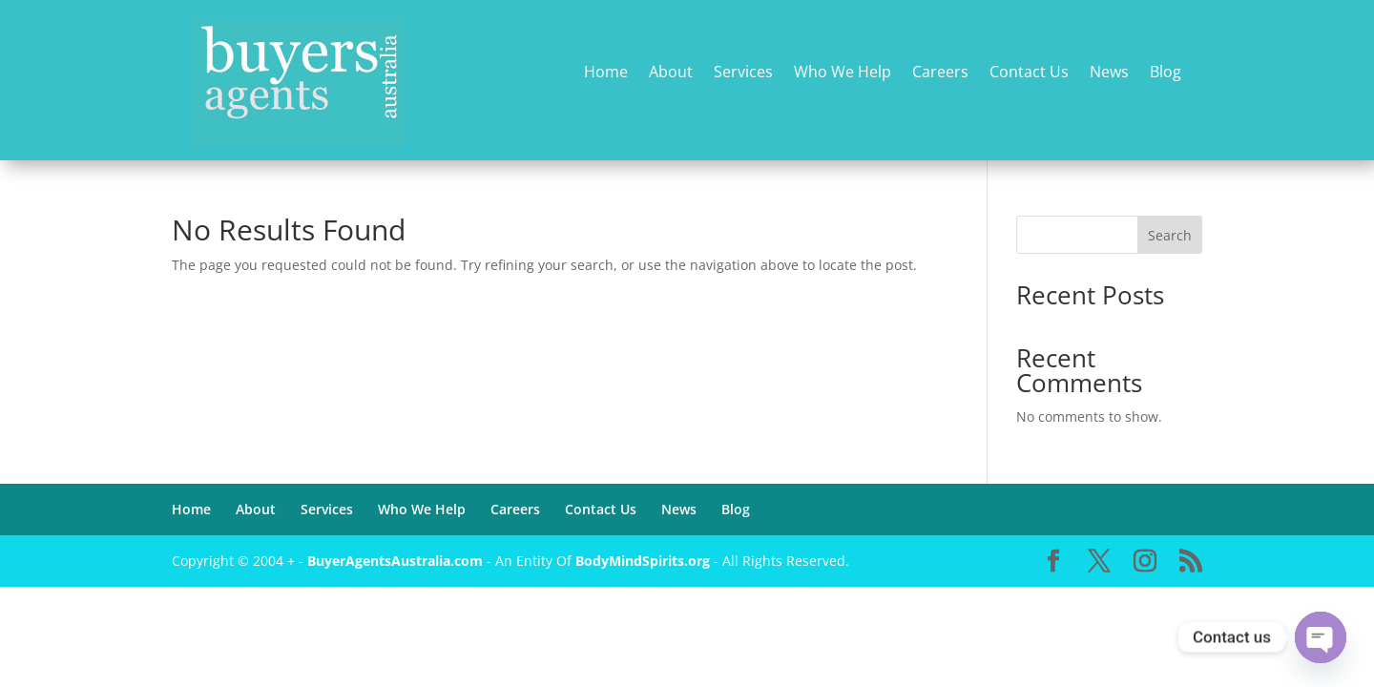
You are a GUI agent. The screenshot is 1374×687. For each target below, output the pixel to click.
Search (1170, 235)
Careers (940, 73)
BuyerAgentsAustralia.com (397, 561)
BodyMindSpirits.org (642, 561)
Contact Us (1029, 73)
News (1109, 73)
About (671, 73)
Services (743, 73)
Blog (1165, 73)
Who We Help (842, 73)
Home (606, 73)
